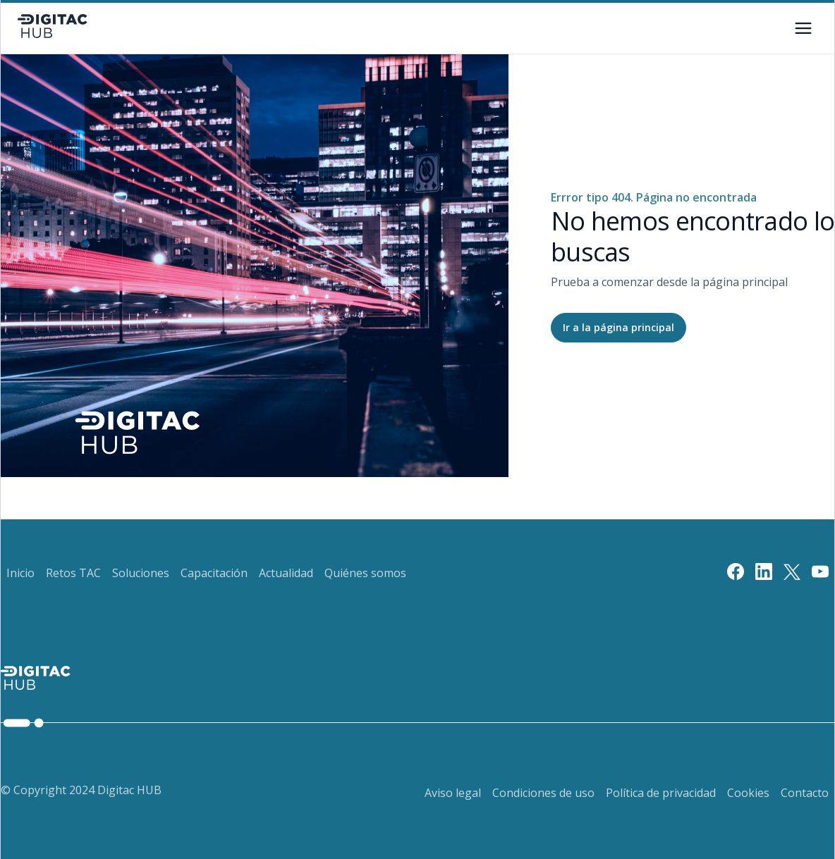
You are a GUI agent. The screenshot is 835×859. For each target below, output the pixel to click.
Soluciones (140, 573)
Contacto (805, 793)
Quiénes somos (365, 573)
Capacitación (214, 573)
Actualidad (286, 573)
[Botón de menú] (803, 28)
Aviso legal (453, 793)
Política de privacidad (661, 793)
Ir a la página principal (618, 327)
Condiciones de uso (543, 793)
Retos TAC (73, 573)
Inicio (20, 573)
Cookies (748, 793)
